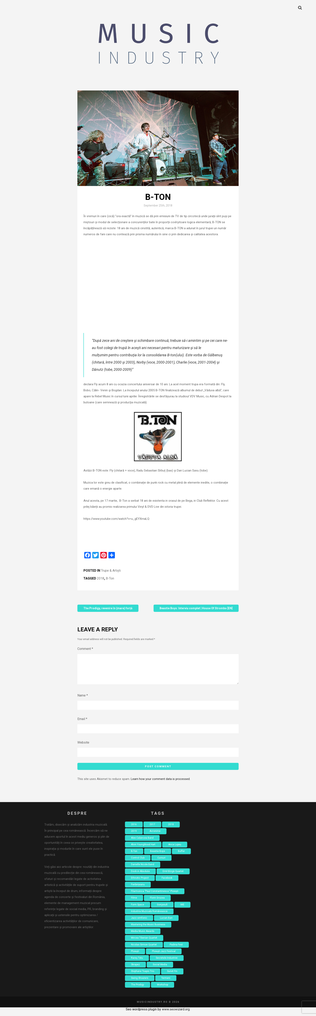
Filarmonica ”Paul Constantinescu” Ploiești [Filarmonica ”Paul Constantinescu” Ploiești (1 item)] (154, 896)
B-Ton (110, 578)
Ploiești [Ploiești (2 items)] (135, 956)
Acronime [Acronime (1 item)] (155, 835)
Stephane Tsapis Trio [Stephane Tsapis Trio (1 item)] (142, 976)
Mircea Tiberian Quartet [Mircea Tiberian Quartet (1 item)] (144, 942)
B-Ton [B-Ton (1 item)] (134, 856)
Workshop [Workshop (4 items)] (162, 989)
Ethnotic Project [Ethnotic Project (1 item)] (140, 882)
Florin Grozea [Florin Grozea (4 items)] (157, 902)
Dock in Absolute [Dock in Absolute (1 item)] (140, 876)
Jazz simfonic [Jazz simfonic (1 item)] (139, 922)
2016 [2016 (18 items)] (134, 829)
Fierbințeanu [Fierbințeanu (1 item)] (138, 889)
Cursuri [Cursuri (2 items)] (161, 862)
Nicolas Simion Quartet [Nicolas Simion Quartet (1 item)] (144, 949)
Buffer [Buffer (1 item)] (181, 856)
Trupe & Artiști (111, 570)
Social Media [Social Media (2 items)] (160, 969)
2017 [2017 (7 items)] (152, 829)
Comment (85, 649)
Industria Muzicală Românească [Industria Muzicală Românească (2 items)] (149, 916)
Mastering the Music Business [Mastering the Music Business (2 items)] (148, 929)
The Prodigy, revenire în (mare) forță (107, 608)
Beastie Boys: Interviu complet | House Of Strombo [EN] (196, 608)
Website (83, 747)
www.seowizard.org (176, 1014)
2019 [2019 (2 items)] (134, 835)
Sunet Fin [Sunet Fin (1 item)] (172, 976)
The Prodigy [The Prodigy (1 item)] (137, 989)
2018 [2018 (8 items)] (171, 829)
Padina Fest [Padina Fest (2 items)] (176, 949)
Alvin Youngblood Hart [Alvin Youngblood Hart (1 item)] (143, 849)
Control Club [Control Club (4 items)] (137, 862)
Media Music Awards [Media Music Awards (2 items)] (142, 936)
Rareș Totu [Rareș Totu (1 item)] (137, 962)
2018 (100, 578)
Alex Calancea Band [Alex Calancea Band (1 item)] (142, 842)
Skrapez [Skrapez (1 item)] (135, 969)
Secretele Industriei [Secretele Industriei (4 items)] (167, 962)
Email (82, 724)
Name (82, 700)
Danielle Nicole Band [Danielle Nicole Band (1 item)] (142, 869)
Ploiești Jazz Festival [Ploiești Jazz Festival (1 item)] (164, 956)
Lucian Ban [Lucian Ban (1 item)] (166, 922)
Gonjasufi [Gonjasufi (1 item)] (162, 909)
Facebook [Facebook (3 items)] (167, 882)
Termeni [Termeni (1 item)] (165, 982)
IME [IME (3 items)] (182, 909)
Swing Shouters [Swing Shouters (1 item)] (139, 982)
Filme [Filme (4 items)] (134, 902)
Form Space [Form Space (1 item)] (137, 909)
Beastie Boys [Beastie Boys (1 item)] (157, 856)
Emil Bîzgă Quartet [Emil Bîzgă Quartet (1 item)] (173, 876)
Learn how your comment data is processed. (160, 784)
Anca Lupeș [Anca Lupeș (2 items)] (174, 849)
